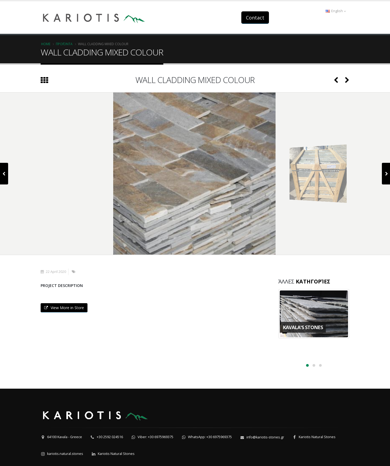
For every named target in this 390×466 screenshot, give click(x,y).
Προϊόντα (64, 44)
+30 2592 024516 (110, 437)
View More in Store (64, 307)
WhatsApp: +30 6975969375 (210, 437)
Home (45, 44)
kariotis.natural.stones (65, 453)
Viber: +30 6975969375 (155, 437)
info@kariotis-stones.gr (265, 437)
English (336, 11)
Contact (255, 17)
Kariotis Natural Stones (317, 437)
